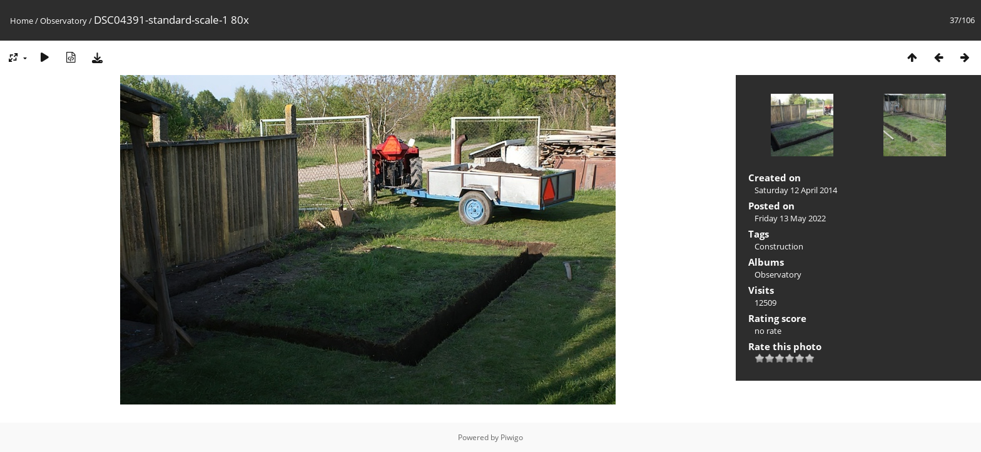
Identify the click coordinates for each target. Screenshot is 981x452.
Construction (779, 246)
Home (21, 20)
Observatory (63, 20)
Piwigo (512, 437)
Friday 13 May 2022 (790, 218)
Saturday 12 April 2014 (796, 190)
